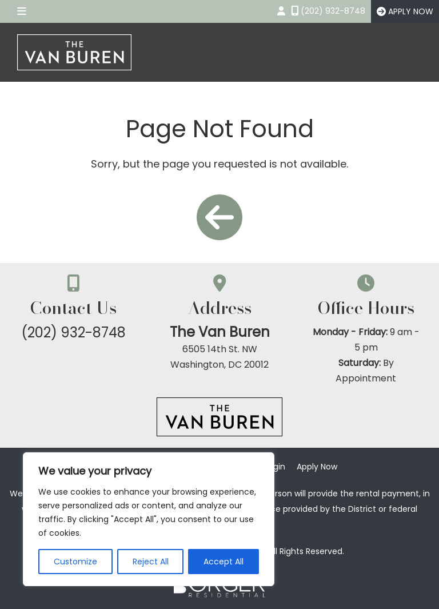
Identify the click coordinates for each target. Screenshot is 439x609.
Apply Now (317, 466)
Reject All (151, 561)
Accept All (223, 561)
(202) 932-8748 (73, 332)
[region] (148, 519)
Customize (75, 561)
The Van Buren (220, 332)
